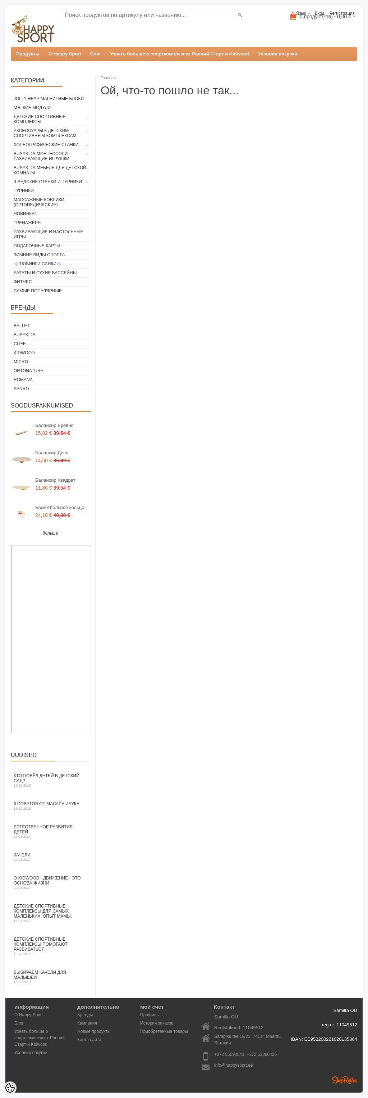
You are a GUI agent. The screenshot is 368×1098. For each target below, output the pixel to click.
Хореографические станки (46, 144)
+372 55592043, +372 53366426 (245, 1054)
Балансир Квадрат (55, 480)
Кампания (87, 1023)
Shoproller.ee (344, 1080)
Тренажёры (28, 222)
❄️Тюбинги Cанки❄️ (38, 263)
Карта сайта (89, 1039)
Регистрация (342, 13)
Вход (320, 13)
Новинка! (25, 213)
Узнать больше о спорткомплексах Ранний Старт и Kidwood (179, 54)
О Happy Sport (65, 54)
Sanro (21, 388)
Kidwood (24, 352)
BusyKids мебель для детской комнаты (50, 170)
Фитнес (23, 281)
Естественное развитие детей (50, 831)
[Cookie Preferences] (10, 1087)
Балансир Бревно (54, 425)
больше (50, 533)
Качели (50, 856)
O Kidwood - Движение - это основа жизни (50, 883)
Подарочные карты (37, 245)
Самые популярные (38, 290)
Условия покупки (278, 54)
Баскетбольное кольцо (59, 507)
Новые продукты (93, 1031)
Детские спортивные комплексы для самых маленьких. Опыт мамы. (50, 913)
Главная (108, 78)
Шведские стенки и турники (48, 181)
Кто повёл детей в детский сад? (50, 780)
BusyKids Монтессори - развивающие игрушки (42, 156)
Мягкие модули (32, 107)
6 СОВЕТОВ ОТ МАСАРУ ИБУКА (50, 805)
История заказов (157, 1023)
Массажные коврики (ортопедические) (39, 202)
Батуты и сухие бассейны (45, 272)
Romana (23, 379)
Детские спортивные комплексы (39, 119)
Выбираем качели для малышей (50, 977)
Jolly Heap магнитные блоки (49, 98)
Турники (24, 190)
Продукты (28, 54)
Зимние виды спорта (39, 254)
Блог (95, 54)
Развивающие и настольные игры (48, 234)
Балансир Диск (51, 452)
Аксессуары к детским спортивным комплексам (45, 133)
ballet (22, 325)
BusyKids (25, 334)
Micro (21, 361)
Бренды (85, 1014)
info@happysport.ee (233, 1065)
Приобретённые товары (164, 1031)
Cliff (20, 343)
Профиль (149, 1014)
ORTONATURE (28, 370)
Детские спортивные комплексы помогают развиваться (50, 946)
